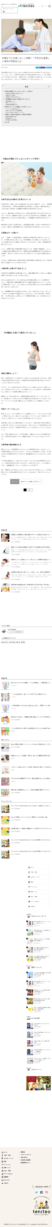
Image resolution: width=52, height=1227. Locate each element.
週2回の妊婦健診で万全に (11, 116)
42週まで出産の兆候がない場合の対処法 (18, 114)
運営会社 (23, 1152)
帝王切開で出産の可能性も (11, 120)
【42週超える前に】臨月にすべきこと (17, 99)
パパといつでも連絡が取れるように (13, 109)
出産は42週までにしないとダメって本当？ (19, 91)
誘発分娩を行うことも (10, 118)
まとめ (7, 122)
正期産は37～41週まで (11, 95)
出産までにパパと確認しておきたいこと (18, 107)
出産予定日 (5, 642)
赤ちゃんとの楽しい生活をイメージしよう (15, 112)
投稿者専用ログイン (25, 1162)
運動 (24, 642)
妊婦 (19, 642)
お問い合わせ (24, 1157)
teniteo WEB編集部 (12, 629)
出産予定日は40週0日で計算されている (14, 93)
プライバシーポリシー (26, 1154)
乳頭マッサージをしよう (11, 102)
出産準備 (13, 642)
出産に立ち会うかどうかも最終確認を (14, 110)
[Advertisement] (13, 659)
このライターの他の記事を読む (15, 631)
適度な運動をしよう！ (10, 101)
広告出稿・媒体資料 (25, 1160)
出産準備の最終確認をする (11, 104)
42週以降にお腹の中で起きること (13, 97)
